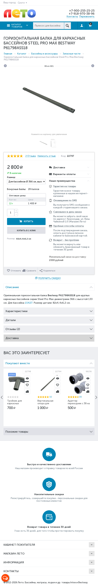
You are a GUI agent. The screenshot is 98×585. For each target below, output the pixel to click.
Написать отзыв (47, 156)
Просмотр (27, 378)
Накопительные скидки (49, 494)
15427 (28, 302)
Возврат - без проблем (66, 240)
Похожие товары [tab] (49, 430)
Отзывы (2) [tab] (49, 328)
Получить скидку (49, 278)
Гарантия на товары (64, 186)
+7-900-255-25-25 (81, 10)
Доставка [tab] (49, 337)
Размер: (11, 177)
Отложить (16, 270)
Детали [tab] (49, 319)
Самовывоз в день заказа (67, 212)
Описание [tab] (49, 286)
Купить (28, 221)
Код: (64, 156)
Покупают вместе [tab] (49, 362)
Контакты (72, 16)
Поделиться (47, 270)
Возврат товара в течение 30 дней (49, 526)
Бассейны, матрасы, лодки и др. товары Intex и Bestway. (56, 582)
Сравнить (31, 270)
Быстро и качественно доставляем (49, 464)
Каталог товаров (16, 25)
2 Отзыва (31, 156)
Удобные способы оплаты (68, 226)
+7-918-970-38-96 (81, 13)
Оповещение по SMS (65, 200)
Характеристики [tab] (49, 310)
